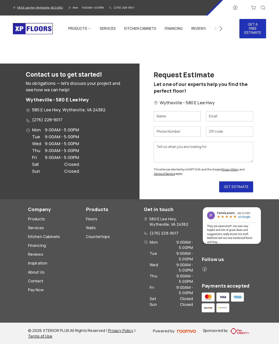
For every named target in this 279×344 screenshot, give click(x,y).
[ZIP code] (229, 131)
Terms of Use (40, 336)
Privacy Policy (230, 169)
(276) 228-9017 (124, 7)
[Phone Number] (177, 131)
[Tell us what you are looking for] (203, 152)
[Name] (177, 116)
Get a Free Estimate (252, 28)
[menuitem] (80, 29)
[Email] (229, 116)
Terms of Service (164, 174)
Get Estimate (236, 186)
